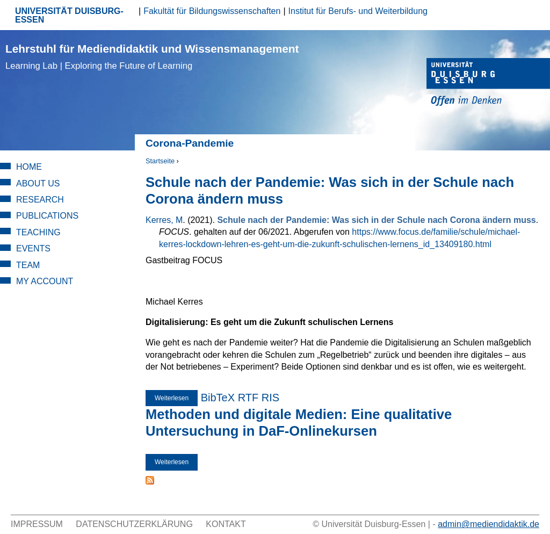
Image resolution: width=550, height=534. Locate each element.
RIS (270, 397)
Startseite (160, 161)
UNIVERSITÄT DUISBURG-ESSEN (69, 15)
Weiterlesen (176, 398)
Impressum (37, 524)
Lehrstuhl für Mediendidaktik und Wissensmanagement (152, 56)
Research (40, 199)
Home (29, 166)
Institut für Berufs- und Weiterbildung (358, 11)
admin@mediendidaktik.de (488, 524)
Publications (47, 215)
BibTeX (218, 397)
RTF (248, 397)
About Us (38, 183)
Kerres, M (164, 220)
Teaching (38, 232)
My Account (44, 281)
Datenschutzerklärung (134, 524)
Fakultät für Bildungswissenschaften (211, 11)
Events (33, 248)
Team (28, 265)
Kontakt (225, 524)
